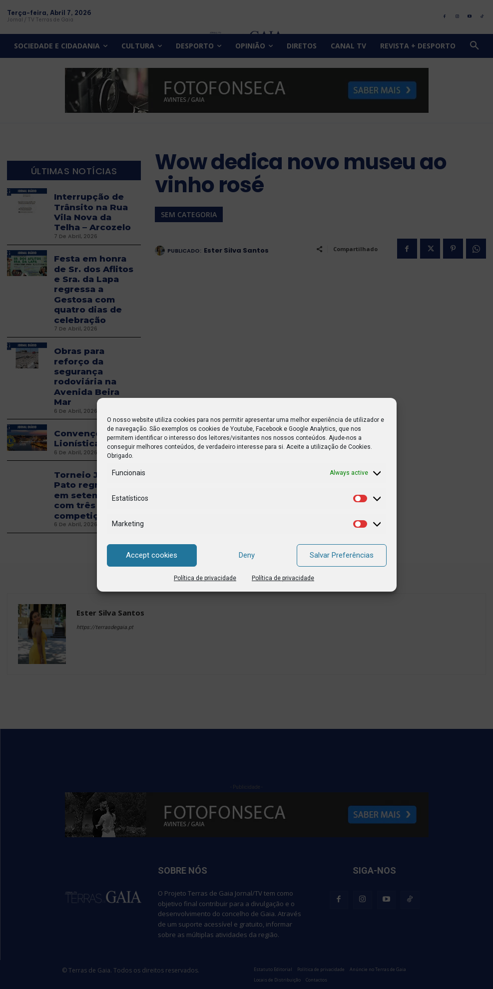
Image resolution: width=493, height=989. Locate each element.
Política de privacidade (205, 578)
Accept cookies (151, 555)
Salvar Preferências (342, 555)
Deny (247, 555)
